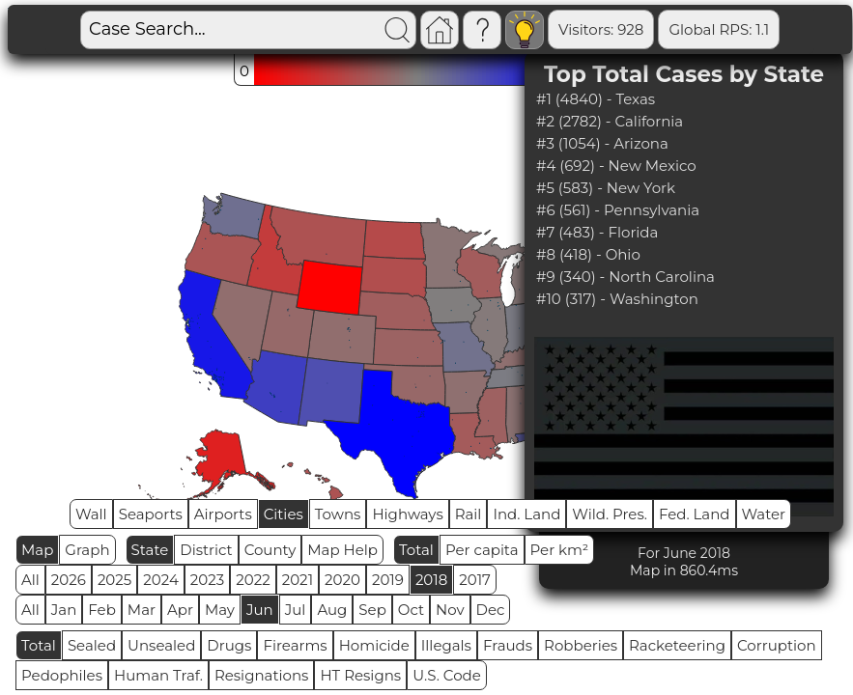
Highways (407, 514)
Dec (490, 609)
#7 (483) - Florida (597, 232)
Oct (411, 609)
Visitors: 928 (600, 29)
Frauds (507, 645)
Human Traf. (158, 675)
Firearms (295, 645)
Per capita (482, 550)
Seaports (151, 514)
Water (764, 514)
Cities (283, 514)
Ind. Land (526, 514)
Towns (338, 514)
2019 (388, 579)
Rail (468, 514)
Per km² (559, 550)
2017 (475, 579)
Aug (332, 609)
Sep (371, 609)
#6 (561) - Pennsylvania (617, 210)
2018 (431, 579)
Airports (223, 514)
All (30, 579)
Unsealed (161, 645)
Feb (101, 609)
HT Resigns (360, 675)
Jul (295, 609)
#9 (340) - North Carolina (625, 276)
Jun (259, 609)
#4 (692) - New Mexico (616, 165)
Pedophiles (61, 675)
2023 (207, 579)
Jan (64, 609)
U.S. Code (446, 675)
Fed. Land (694, 514)
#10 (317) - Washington (617, 299)
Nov (450, 609)
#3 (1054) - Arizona (602, 143)
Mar (142, 609)
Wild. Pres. (609, 514)
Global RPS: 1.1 (718, 29)
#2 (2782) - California (609, 121)
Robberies (580, 645)
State (150, 550)
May (220, 609)
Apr (180, 609)
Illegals (446, 645)
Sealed (92, 645)
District (206, 550)
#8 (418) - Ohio (588, 254)
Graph (87, 550)
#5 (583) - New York (605, 188)
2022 (253, 579)
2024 (161, 579)
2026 (68, 579)
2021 (297, 579)
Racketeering (677, 645)
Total (416, 550)
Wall (91, 514)
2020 (342, 579)
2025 (114, 579)
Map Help (342, 550)
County (270, 550)
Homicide (374, 645)
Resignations (261, 675)
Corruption (776, 645)
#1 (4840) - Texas (595, 99)
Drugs (229, 645)
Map (37, 550)
